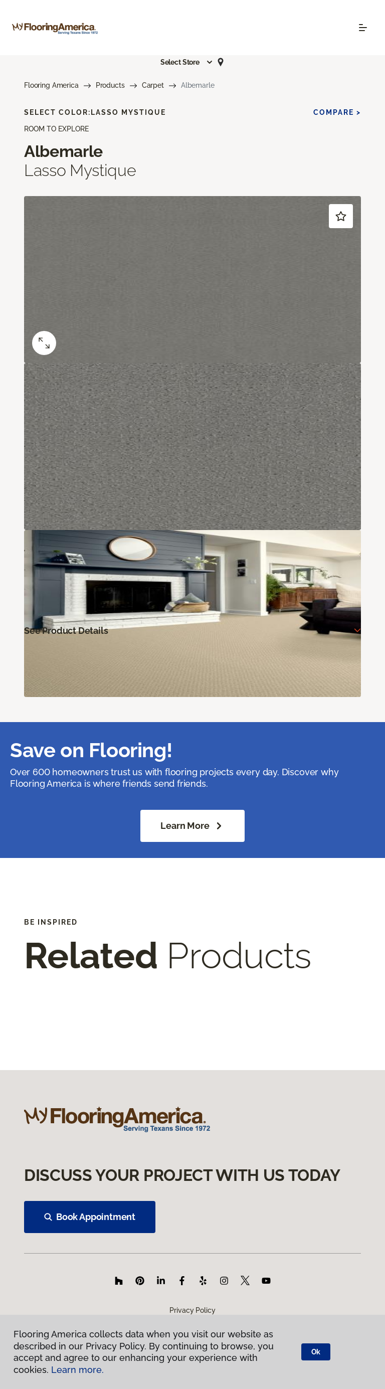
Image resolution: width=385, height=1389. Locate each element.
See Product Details (66, 630)
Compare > (337, 112)
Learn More (192, 825)
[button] (187, 62)
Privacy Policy (192, 1310)
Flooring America (51, 85)
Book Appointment (89, 1216)
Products (110, 85)
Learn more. (77, 1369)
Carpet (153, 85)
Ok (316, 1352)
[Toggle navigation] (363, 28)
